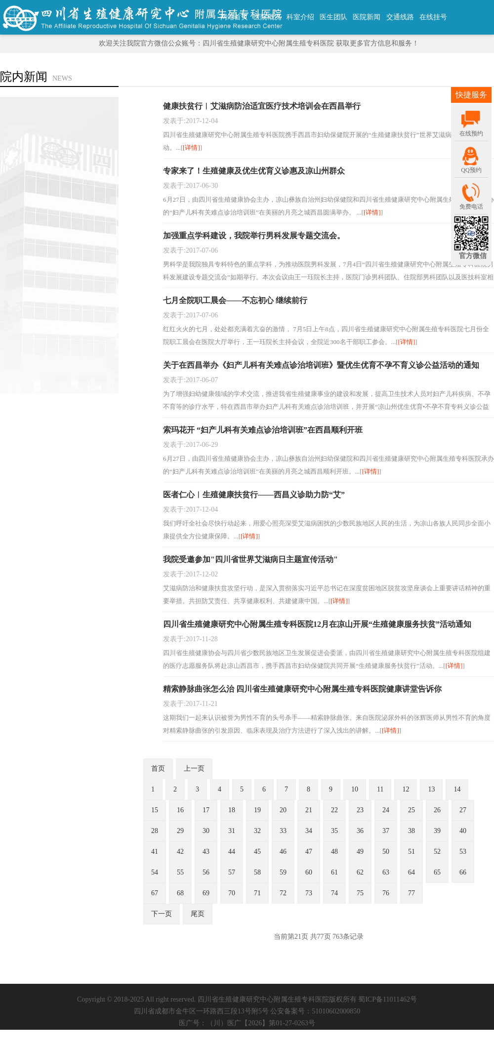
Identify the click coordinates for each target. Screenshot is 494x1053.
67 (154, 893)
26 (437, 810)
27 (462, 810)
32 (257, 830)
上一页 (194, 768)
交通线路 (400, 17)
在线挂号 (433, 17)
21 (308, 810)
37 (385, 830)
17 (206, 810)
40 (462, 830)
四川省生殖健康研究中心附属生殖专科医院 (263, 999)
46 (283, 851)
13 (431, 789)
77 (411, 893)
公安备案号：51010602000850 (315, 1011)
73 (308, 893)
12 (405, 789)
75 (360, 893)
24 (385, 810)
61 (334, 872)
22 (334, 810)
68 (180, 893)
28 (154, 830)
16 (180, 810)
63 (385, 872)
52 (437, 851)
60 (308, 872)
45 (257, 851)
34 (308, 830)
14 (456, 789)
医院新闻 (366, 17)
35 (334, 830)
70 (231, 893)
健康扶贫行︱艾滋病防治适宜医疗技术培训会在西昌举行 (262, 106)
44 (231, 851)
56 (206, 872)
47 (308, 851)
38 (411, 830)
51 (411, 851)
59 (283, 872)
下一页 (161, 914)
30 (206, 830)
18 (231, 810)
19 (257, 810)
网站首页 (234, 17)
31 (231, 830)
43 (206, 851)
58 (257, 872)
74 (334, 893)
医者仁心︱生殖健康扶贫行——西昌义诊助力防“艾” (254, 494)
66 (462, 872)
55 (180, 872)
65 (437, 872)
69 (206, 893)
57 (231, 872)
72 (283, 893)
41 (154, 851)
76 (385, 893)
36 (360, 830)
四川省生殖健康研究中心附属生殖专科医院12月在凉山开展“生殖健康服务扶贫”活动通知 (317, 624)
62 (360, 872)
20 (283, 810)
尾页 (198, 914)
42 (180, 851)
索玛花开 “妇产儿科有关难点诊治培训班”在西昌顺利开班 (263, 430)
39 (437, 830)
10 (354, 789)
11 (380, 789)
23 (360, 810)
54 (154, 872)
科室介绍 (300, 17)
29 (180, 830)
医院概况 (267, 17)
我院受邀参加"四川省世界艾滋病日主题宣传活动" (250, 559)
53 (462, 851)
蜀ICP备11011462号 (387, 999)
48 (334, 851)
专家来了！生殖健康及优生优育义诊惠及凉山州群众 (254, 171)
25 (411, 810)
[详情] (191, 147)
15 (154, 810)
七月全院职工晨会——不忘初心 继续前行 (235, 300)
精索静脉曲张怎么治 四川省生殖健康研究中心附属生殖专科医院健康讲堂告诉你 (302, 689)
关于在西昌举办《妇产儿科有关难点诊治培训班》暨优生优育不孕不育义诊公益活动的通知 (321, 365)
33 (283, 830)
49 (360, 851)
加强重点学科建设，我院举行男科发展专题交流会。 (254, 235)
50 (385, 851)
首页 (158, 768)
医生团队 (333, 17)
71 (257, 893)
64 (411, 872)
